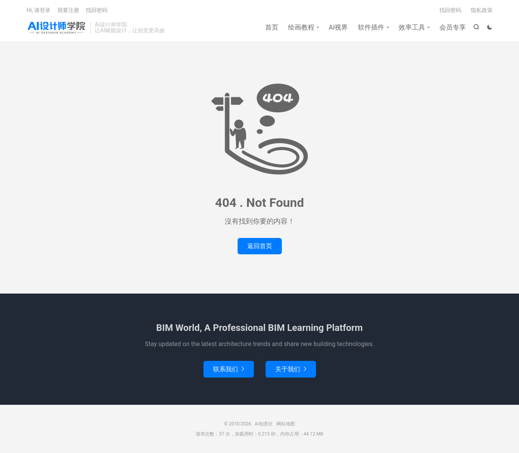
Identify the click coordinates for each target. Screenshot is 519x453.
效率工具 (412, 27)
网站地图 (285, 424)
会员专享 (452, 27)
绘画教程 (301, 27)
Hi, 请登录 (39, 10)
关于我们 (290, 369)
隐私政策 (482, 10)
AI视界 (338, 27)
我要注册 (68, 10)
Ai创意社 (57, 27)
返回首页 (259, 246)
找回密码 (450, 10)
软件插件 (371, 27)
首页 (271, 27)
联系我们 (228, 369)
